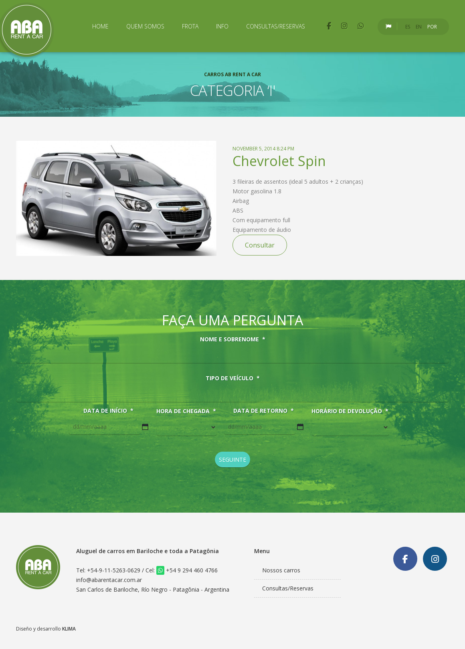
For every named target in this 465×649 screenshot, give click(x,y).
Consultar (260, 245)
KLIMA (69, 628)
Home (100, 26)
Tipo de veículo (233, 378)
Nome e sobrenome (232, 339)
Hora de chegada (186, 411)
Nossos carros (281, 570)
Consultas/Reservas (275, 26)
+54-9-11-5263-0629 (113, 570)
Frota (190, 26)
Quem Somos (145, 26)
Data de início (108, 410)
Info (222, 26)
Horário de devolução (349, 411)
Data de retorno (263, 410)
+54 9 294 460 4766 (187, 570)
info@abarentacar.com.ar (109, 580)
